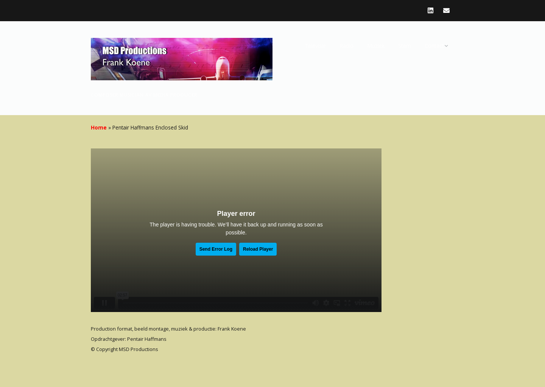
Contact (434, 45)
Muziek (376, 45)
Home (99, 127)
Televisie (315, 45)
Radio (346, 45)
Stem (404, 45)
